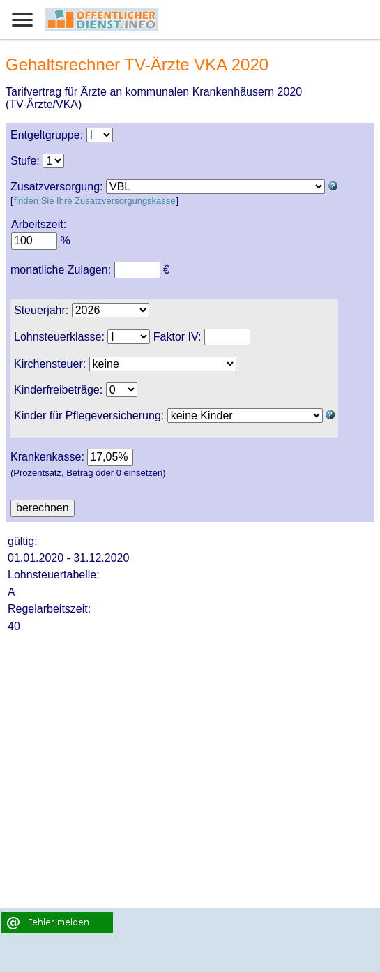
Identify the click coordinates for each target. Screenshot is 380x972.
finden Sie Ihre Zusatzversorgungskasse (95, 200)
